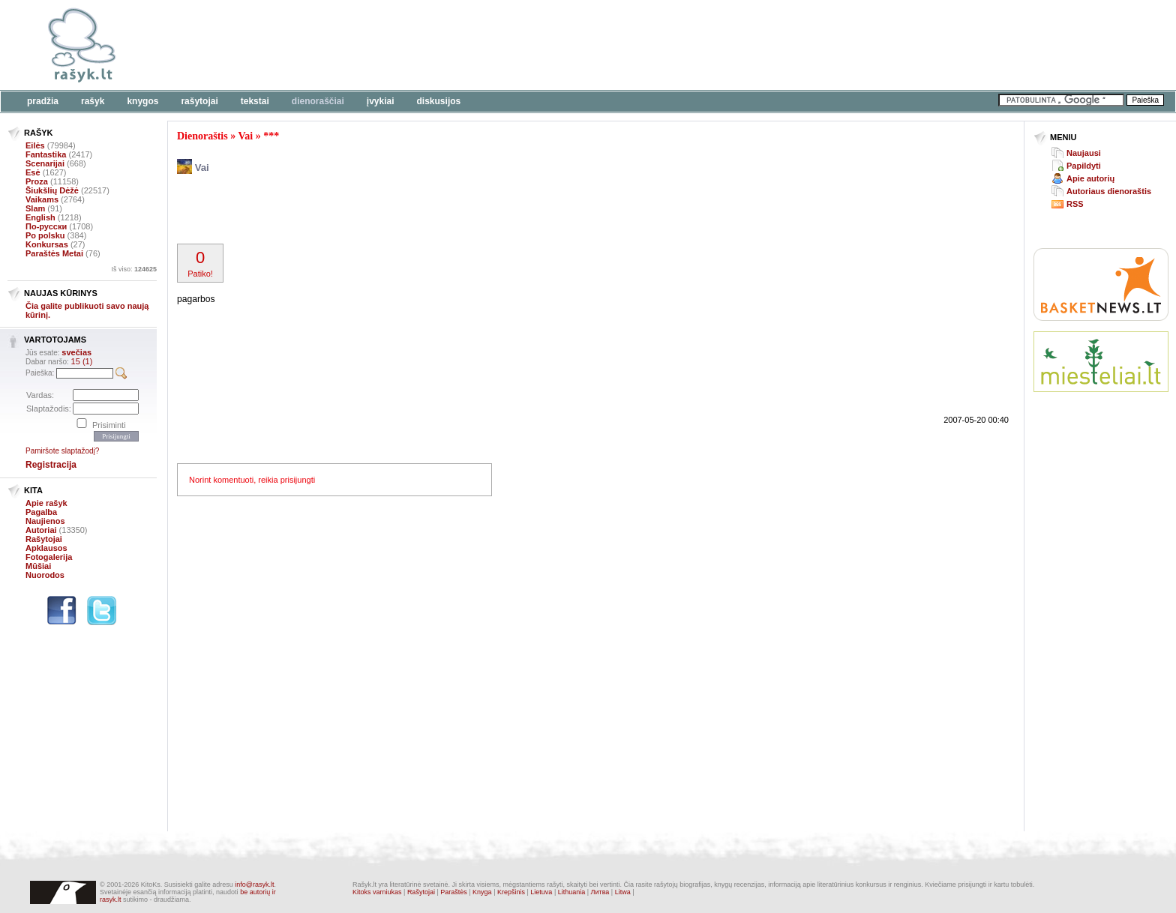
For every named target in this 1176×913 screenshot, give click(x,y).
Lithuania (572, 892)
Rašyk (92, 101)
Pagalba (41, 511)
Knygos (142, 101)
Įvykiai (380, 101)
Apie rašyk (47, 502)
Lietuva (541, 892)
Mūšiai (38, 565)
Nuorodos (45, 574)
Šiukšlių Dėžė (52, 190)
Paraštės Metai (54, 253)
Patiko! (200, 263)
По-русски (46, 226)
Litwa (623, 892)
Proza (37, 181)
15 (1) (82, 361)
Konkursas (47, 244)
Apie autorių (1090, 178)
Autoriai (41, 529)
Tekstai (255, 101)
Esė (33, 172)
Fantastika (46, 154)
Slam (35, 208)
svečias (77, 352)
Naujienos (45, 520)
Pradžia (42, 101)
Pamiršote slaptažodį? (62, 451)
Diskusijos (439, 101)
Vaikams (42, 199)
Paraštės (453, 892)
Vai (245, 136)
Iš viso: (134, 269)
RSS (1075, 203)
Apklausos (47, 547)
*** (271, 136)
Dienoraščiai (318, 101)
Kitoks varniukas (377, 892)
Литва (600, 892)
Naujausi (1083, 152)
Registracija (51, 464)
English (41, 217)
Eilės (35, 145)
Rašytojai (199, 101)
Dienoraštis (202, 136)
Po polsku (45, 235)
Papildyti (1083, 165)
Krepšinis (511, 892)
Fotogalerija (49, 556)
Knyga (482, 892)
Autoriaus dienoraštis (1108, 191)
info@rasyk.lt (254, 884)
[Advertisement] (461, 44)
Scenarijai (45, 163)
